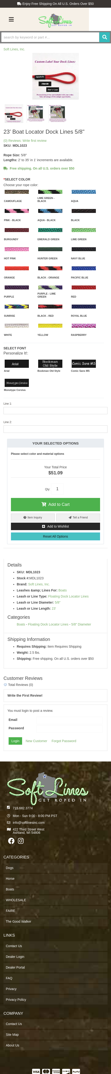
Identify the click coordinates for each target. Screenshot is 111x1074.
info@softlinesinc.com (28, 822)
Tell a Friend (80, 517)
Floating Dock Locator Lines (68, 596)
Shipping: (24, 658)
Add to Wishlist (58, 526)
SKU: (7, 145)
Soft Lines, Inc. (14, 49)
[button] (55, 37)
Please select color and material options (37, 453)
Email (13, 720)
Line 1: (7, 403)
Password (16, 728)
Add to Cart (59, 504)
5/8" (57, 602)
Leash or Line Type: (32, 596)
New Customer (36, 741)
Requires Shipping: (32, 646)
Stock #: (23, 578)
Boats (62, 590)
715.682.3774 (23, 808)
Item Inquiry (34, 517)
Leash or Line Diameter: (35, 602)
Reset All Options (55, 536)
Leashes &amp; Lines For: (37, 590)
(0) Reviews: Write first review (25, 141)
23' (54, 608)
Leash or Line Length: (34, 608)
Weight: (23, 652)
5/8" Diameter (81, 624)
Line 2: (7, 422)
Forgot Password (64, 741)
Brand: (22, 584)
